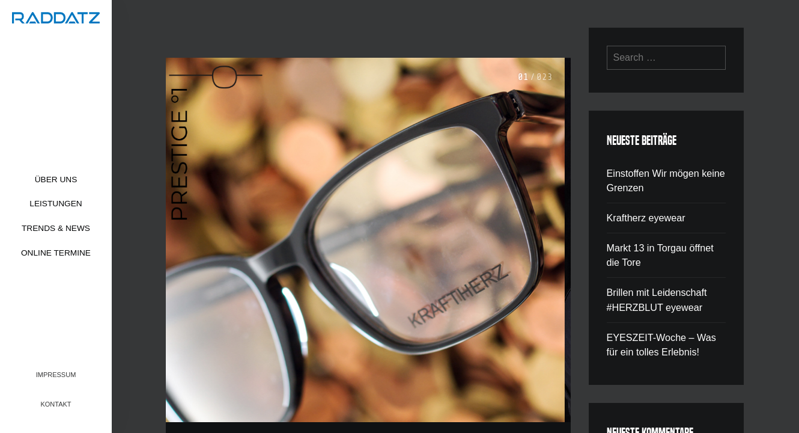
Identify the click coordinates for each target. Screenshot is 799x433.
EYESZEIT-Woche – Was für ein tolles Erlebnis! (661, 341)
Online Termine (56, 252)
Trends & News (56, 228)
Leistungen (55, 203)
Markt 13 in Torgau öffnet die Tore (659, 253)
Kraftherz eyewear (646, 217)
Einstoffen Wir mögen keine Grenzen (665, 180)
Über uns (56, 179)
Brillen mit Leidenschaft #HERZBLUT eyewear (656, 297)
